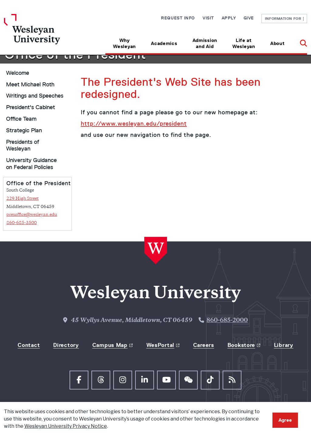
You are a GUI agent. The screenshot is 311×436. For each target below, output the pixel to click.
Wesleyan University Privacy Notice (65, 426)
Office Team (21, 119)
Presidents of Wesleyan (22, 145)
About (277, 43)
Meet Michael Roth (30, 84)
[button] (299, 41)
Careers (203, 345)
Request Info (178, 18)
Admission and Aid (205, 43)
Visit (208, 18)
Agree (285, 420)
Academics (164, 43)
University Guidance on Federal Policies (31, 164)
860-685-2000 (227, 321)
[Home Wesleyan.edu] (42, 34)
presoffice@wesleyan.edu (31, 215)
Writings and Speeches (34, 95)
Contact (29, 345)
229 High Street (22, 199)
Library (283, 345)
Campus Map (110, 345)
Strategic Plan (24, 130)
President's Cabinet (30, 107)
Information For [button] (284, 18)
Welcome (17, 73)
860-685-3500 (21, 223)
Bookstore (241, 345)
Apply (229, 18)
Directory (66, 345)
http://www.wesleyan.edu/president (134, 123)
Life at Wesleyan (243, 43)
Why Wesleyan (124, 43)
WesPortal (160, 345)
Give (249, 18)
